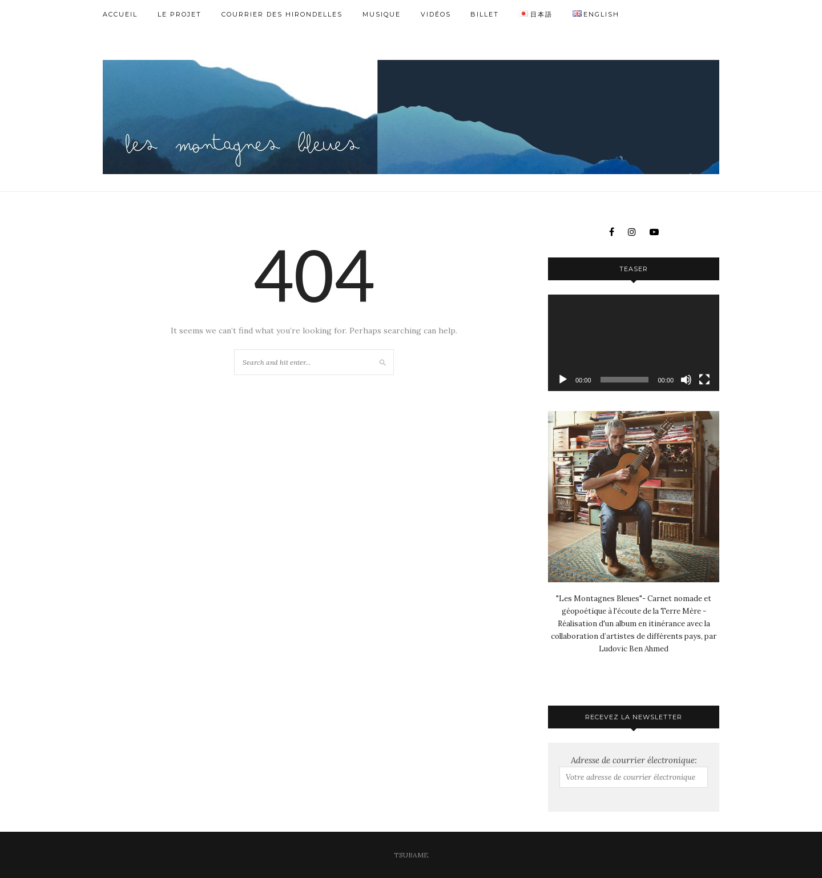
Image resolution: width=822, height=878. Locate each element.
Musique (381, 14)
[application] (633, 343)
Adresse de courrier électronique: (633, 771)
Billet (484, 14)
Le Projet (180, 14)
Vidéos (436, 14)
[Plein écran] (704, 379)
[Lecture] (563, 379)
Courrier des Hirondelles (281, 14)
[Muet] (686, 379)
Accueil (120, 14)
